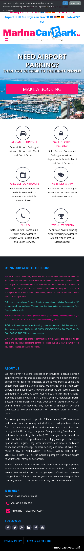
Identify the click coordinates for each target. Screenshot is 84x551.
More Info (75, 3)
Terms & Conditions (38, 541)
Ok (65, 3)
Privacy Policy (13, 541)
